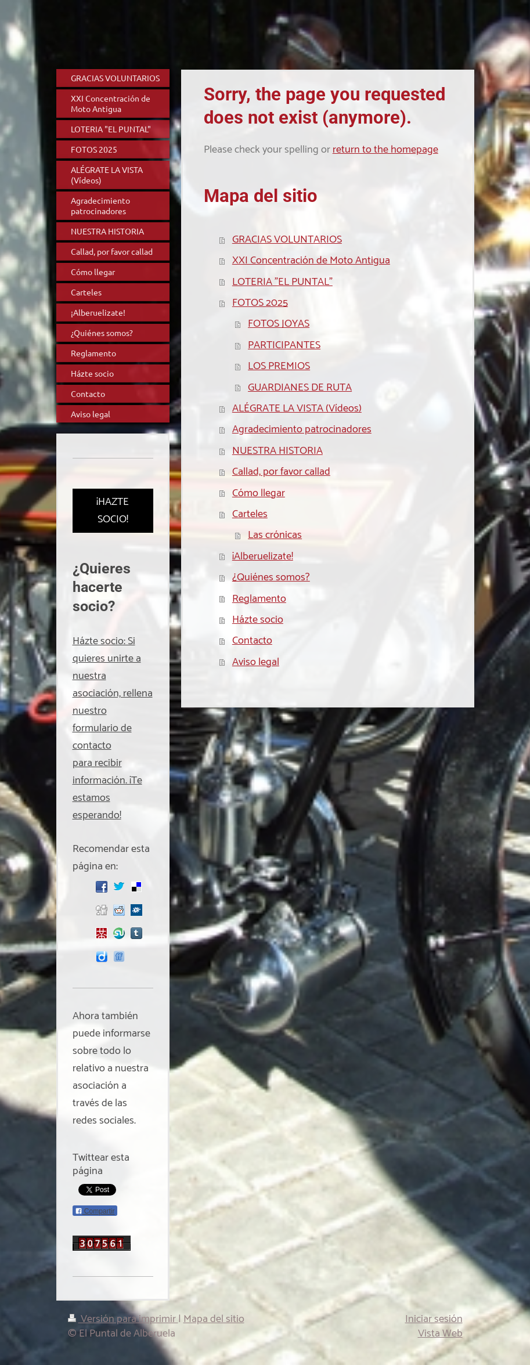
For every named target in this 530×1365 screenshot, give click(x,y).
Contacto (252, 640)
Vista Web (440, 1333)
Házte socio (257, 620)
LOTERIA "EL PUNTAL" (282, 282)
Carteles (250, 514)
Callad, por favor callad (281, 472)
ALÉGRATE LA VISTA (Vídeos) (297, 408)
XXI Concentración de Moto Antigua (311, 260)
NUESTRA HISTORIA (277, 451)
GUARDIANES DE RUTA (300, 387)
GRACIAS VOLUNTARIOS (287, 239)
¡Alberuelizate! (262, 556)
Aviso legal (255, 662)
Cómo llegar (258, 493)
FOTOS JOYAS (278, 324)
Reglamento (259, 599)
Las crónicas (275, 535)
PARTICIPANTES (284, 345)
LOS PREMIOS (279, 366)
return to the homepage (385, 149)
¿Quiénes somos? (271, 577)
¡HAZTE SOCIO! (112, 510)
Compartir (95, 1211)
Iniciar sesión (434, 1319)
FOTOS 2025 (260, 303)
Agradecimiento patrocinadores (302, 429)
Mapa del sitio (213, 1319)
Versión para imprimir (123, 1319)
